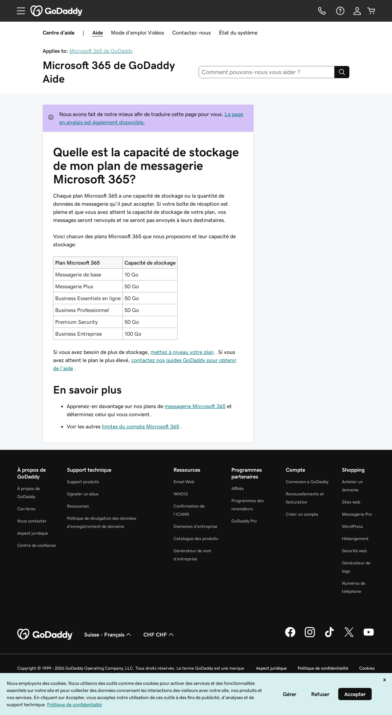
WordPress (352, 526)
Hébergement (355, 538)
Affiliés (237, 488)
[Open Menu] (18, 11)
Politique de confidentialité (323, 668)
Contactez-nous (191, 32)
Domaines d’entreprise (195, 526)
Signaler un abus (82, 494)
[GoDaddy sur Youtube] (369, 636)
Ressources (78, 506)
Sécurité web (354, 551)
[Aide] (339, 11)
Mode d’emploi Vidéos (137, 32)
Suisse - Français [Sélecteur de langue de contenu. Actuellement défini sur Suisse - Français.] (108, 634)
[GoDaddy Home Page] (45, 634)
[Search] (342, 72)
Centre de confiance (36, 545)
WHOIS (181, 494)
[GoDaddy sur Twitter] (349, 636)
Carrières (26, 509)
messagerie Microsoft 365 (195, 406)
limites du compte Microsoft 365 (140, 426)
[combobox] (266, 72)
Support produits (83, 481)
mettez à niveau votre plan (182, 352)
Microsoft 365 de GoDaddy (101, 50)
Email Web (184, 481)
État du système (238, 32)
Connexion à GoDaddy (307, 481)
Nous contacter (32, 521)
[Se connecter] (357, 11)
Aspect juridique (32, 533)
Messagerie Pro (357, 514)
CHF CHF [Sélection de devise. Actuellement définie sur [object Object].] (159, 634)
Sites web (351, 502)
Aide (97, 32)
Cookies (367, 668)
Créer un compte (302, 514)
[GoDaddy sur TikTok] (329, 636)
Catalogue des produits (196, 538)
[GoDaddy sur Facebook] (290, 636)
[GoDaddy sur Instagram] (310, 636)
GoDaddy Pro (244, 521)
